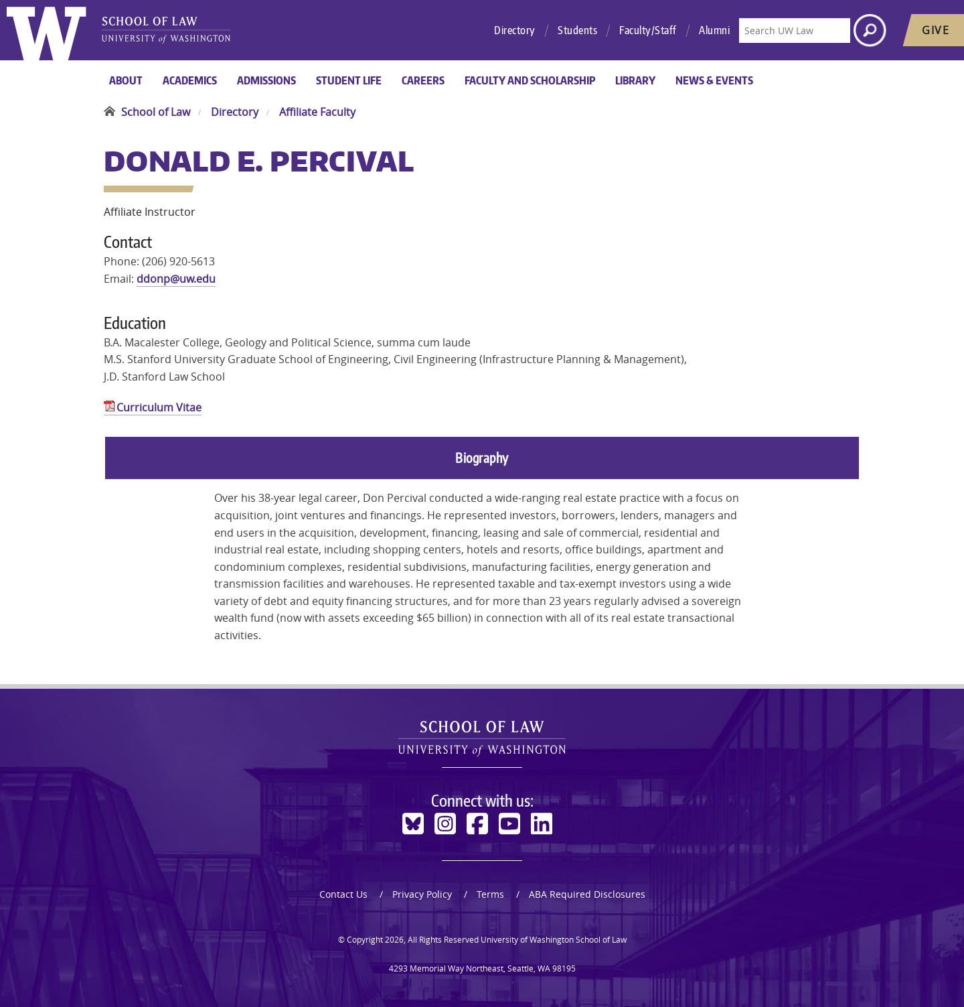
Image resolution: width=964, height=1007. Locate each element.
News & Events (714, 80)
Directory (515, 30)
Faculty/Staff (648, 30)
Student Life (349, 80)
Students (577, 30)
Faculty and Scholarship (530, 80)
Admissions (266, 80)
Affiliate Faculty (317, 112)
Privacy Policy (422, 894)
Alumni (714, 30)
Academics (190, 80)
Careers (423, 80)
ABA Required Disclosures (587, 894)
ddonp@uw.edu (176, 278)
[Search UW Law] (794, 30)
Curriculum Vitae (159, 407)
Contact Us (343, 894)
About (126, 80)
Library (635, 80)
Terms (490, 894)
